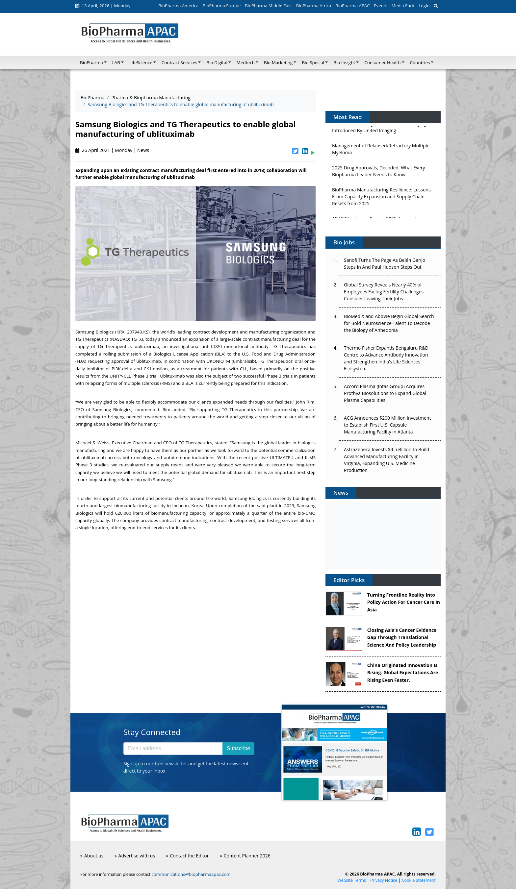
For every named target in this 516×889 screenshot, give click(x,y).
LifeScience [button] (140, 62)
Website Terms (351, 880)
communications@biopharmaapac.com (191, 874)
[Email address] (173, 748)
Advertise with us (135, 855)
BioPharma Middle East (268, 6)
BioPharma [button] (91, 62)
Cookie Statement (419, 880)
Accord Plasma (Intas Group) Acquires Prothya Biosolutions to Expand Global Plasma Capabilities (385, 393)
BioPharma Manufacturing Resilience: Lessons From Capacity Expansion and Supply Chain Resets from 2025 (381, 198)
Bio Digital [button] (216, 62)
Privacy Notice (383, 880)
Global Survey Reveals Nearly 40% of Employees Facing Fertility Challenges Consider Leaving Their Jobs (384, 292)
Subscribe (238, 748)
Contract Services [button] (179, 62)
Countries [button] (420, 62)
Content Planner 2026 (245, 855)
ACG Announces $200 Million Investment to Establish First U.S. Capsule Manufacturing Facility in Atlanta (387, 425)
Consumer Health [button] (382, 62)
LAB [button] (116, 62)
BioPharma (92, 97)
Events (380, 6)
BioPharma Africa (313, 6)
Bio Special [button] (313, 62)
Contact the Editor (187, 855)
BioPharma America (178, 6)
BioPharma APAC (352, 6)
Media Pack (402, 6)
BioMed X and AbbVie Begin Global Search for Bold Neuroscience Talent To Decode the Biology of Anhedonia (389, 323)
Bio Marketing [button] (278, 62)
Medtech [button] (246, 62)
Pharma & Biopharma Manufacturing (151, 97)
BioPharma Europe (222, 6)
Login (424, 6)
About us (91, 855)
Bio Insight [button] (344, 62)
